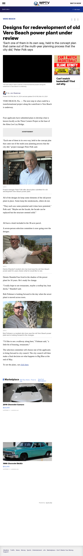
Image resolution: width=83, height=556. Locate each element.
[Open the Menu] (4, 3)
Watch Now (75, 3)
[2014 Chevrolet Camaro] (27, 398)
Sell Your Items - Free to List (28, 380)
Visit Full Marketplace (42, 380)
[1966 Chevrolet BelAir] (27, 457)
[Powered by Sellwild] (49, 503)
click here (25, 365)
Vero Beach (9, 19)
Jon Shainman (15, 93)
